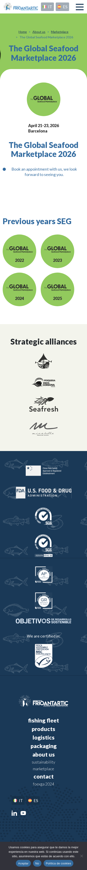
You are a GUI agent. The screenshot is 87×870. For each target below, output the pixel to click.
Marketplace (59, 32)
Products (43, 728)
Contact (44, 776)
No (37, 863)
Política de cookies (58, 863)
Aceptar (23, 863)
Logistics (43, 737)
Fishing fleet (43, 720)
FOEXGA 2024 (43, 783)
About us (38, 32)
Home (23, 32)
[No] (81, 856)
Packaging (44, 745)
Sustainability (43, 761)
